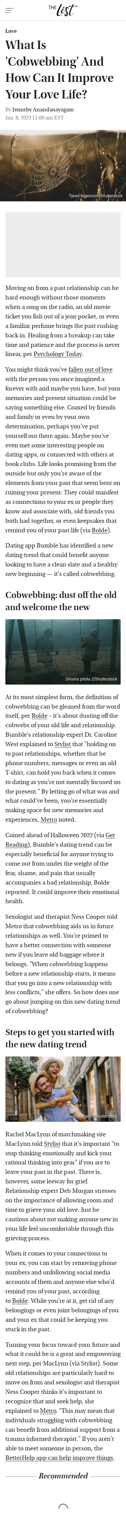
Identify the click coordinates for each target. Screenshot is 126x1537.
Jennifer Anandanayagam (43, 109)
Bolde (100, 530)
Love (11, 31)
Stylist (62, 744)
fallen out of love (91, 369)
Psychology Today (58, 354)
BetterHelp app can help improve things (59, 1458)
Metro (49, 819)
